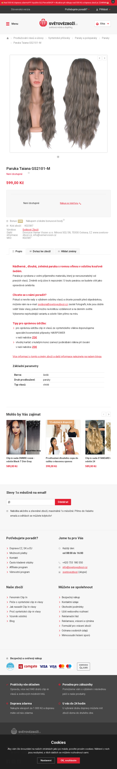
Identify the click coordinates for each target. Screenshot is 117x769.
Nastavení (46, 760)
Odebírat (63, 501)
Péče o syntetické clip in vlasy (24, 602)
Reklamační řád (68, 616)
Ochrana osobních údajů (73, 630)
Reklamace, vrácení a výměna (76, 621)
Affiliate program (17, 567)
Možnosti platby (16, 553)
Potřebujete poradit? (76, 9)
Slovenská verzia (18, 9)
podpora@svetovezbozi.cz (53, 304)
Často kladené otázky (19, 562)
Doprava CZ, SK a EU (19, 548)
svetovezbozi (70, 572)
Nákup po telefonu (70, 203)
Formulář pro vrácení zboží (75, 626)
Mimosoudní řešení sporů (74, 635)
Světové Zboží (31, 229)
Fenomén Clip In (16, 597)
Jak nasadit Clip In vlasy (21, 607)
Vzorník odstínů (16, 616)
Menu (12, 23)
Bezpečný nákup (69, 597)
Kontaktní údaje (68, 602)
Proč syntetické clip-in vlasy (23, 611)
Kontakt (12, 558)
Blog (10, 621)
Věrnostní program (18, 572)
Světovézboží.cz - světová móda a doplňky (58, 24)
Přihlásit (103, 9)
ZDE (34, 337)
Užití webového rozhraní (73, 611)
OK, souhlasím (68, 760)
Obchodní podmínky (71, 607)
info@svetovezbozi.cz (75, 567)
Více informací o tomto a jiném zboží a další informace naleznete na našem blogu (57, 356)
